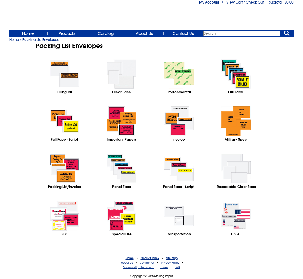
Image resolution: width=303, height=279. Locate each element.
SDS (64, 234)
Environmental (179, 92)
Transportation (178, 234)
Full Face (235, 92)
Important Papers (121, 139)
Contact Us (183, 33)
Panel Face (121, 187)
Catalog (106, 33)
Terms (164, 267)
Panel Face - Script (178, 187)
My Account (209, 2)
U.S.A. (236, 234)
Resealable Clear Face (235, 187)
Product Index (150, 258)
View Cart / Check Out (245, 2)
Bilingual (64, 92)
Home (28, 33)
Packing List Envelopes (40, 40)
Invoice (179, 139)
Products (67, 33)
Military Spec (236, 139)
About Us (144, 33)
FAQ (177, 267)
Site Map (172, 258)
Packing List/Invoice (64, 187)
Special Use (122, 234)
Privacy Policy (170, 262)
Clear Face (121, 92)
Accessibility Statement (138, 267)
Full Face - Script (64, 139)
